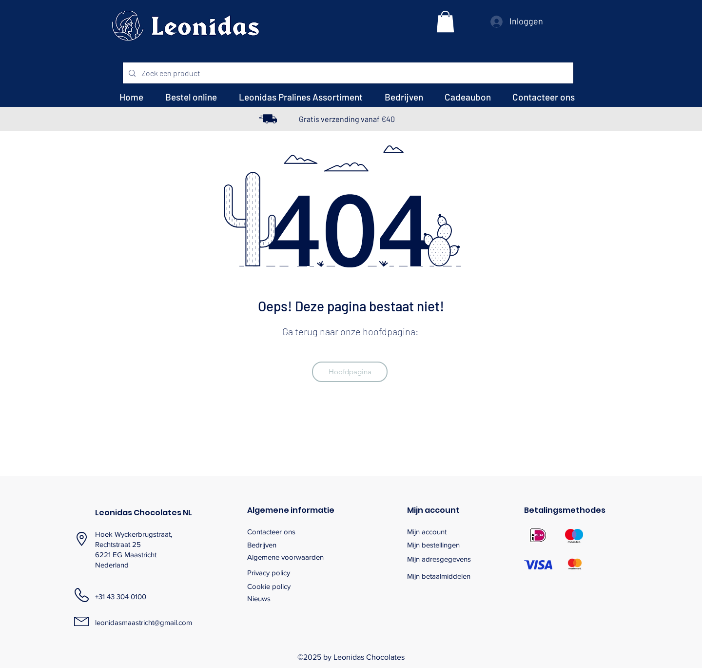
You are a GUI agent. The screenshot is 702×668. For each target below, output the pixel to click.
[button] (445, 21)
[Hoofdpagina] (350, 372)
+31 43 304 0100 (120, 596)
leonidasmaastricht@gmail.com (143, 622)
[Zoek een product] (347, 73)
